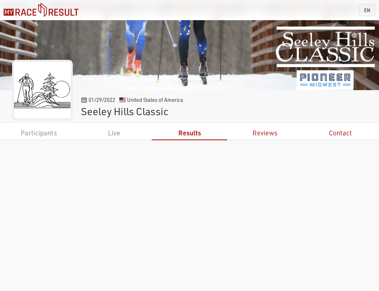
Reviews (264, 133)
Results (189, 133)
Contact (340, 133)
